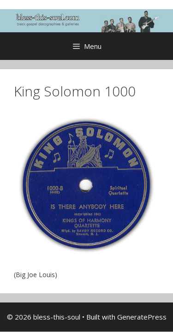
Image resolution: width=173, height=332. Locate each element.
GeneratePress (142, 316)
